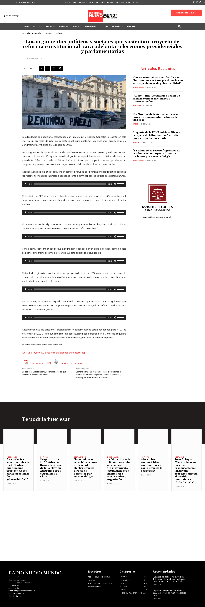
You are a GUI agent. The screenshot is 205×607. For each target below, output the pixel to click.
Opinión (136, 124)
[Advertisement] (102, 510)
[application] (74, 184)
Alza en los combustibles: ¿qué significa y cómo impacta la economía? (151, 465)
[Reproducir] (25, 184)
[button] (179, 26)
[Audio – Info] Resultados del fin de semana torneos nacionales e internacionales (156, 98)
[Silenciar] (115, 184)
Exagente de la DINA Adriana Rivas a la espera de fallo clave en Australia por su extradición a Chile (156, 135)
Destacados (36, 33)
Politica (59, 33)
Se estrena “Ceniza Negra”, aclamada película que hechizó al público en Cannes (44, 373)
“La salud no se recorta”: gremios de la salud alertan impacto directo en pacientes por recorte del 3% (156, 153)
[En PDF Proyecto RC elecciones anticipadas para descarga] (53, 352)
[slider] (70, 184)
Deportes (137, 106)
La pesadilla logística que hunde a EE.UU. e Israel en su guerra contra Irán (169, 592)
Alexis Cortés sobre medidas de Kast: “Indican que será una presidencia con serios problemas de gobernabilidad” (158, 80)
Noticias (49, 33)
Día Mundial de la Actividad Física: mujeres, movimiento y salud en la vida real (155, 117)
